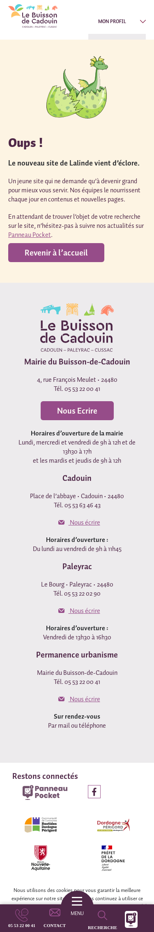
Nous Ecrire (77, 410)
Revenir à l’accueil (56, 252)
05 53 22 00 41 (21, 925)
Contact (55, 925)
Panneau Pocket (29, 234)
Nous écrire (79, 522)
